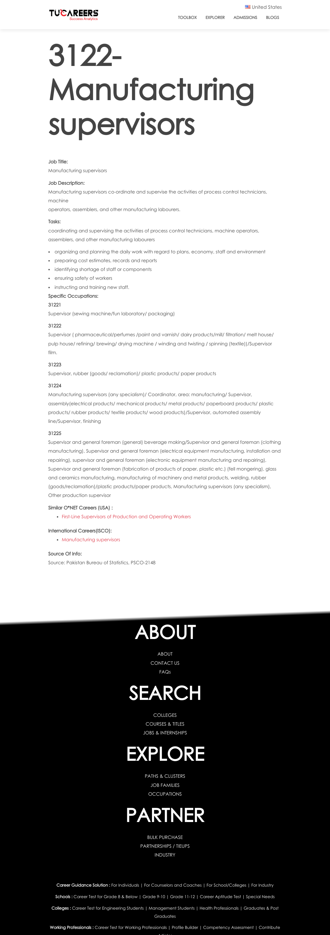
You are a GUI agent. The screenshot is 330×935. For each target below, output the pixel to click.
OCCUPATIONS (165, 794)
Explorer (215, 17)
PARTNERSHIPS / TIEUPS (165, 846)
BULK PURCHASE (165, 837)
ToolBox (187, 17)
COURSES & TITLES (165, 724)
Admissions (245, 17)
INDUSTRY (165, 855)
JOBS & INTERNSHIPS (165, 733)
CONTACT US (164, 663)
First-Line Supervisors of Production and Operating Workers (127, 517)
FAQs (165, 672)
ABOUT (165, 654)
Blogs (272, 17)
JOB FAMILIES (165, 785)
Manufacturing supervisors (91, 540)
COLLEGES (165, 715)
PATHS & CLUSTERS (165, 776)
